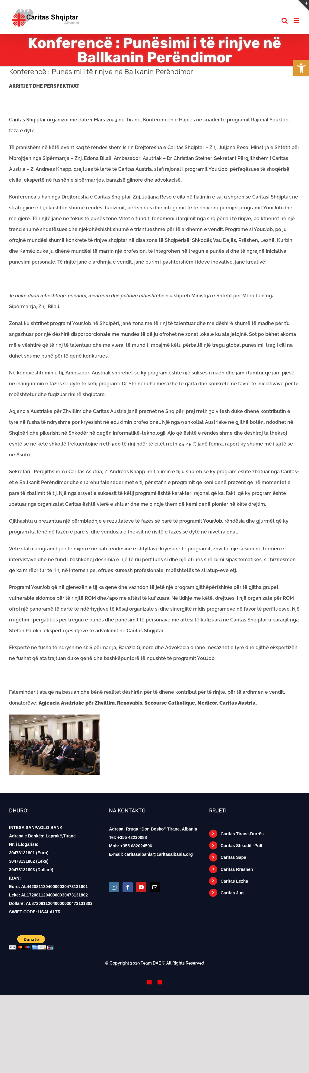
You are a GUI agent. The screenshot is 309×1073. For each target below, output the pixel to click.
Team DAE (151, 963)
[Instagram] (114, 887)
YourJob (212, 521)
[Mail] (155, 887)
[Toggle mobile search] (285, 20)
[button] (301, 68)
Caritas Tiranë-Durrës (242, 833)
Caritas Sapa (233, 857)
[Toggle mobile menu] (297, 20)
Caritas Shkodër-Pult (241, 845)
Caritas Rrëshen (237, 869)
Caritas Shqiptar (27, 120)
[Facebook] (128, 887)
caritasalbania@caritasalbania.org (158, 854)
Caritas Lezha (234, 881)
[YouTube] (141, 887)
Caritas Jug (232, 892)
